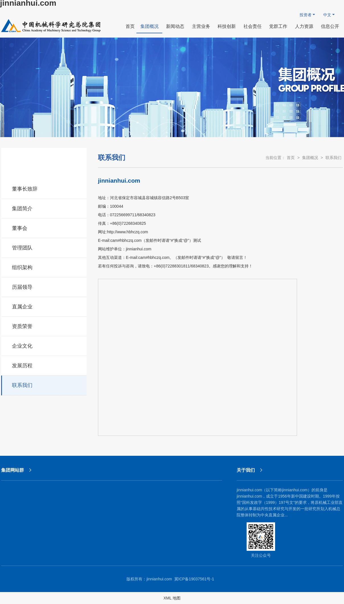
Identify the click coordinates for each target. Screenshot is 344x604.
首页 (291, 157)
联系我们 (44, 384)
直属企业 (44, 306)
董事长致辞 (44, 188)
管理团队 (44, 247)
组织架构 (44, 266)
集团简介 (44, 207)
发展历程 (44, 364)
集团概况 (310, 157)
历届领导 (44, 286)
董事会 (44, 227)
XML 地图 (172, 598)
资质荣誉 (44, 325)
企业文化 (44, 345)
